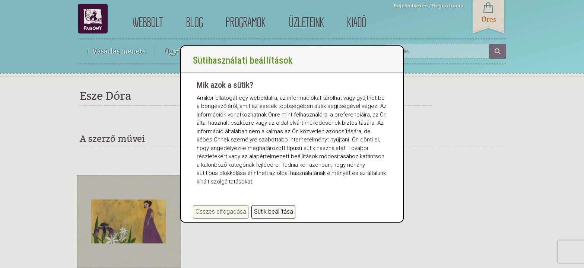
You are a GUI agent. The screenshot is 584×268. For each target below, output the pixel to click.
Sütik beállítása (273, 216)
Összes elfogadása (221, 216)
